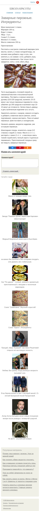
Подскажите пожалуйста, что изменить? (18, 469)
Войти (32, 2)
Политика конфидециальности (10, 505)
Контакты (5, 503)
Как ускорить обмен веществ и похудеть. (18, 460)
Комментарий (8, 157)
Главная (9, 12)
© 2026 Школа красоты (8, 500)
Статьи (18, 12)
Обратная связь (7, 508)
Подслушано (27, 12)
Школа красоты (20, 8)
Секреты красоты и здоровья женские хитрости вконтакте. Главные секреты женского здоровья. (17, 487)
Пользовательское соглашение (16, 503)
